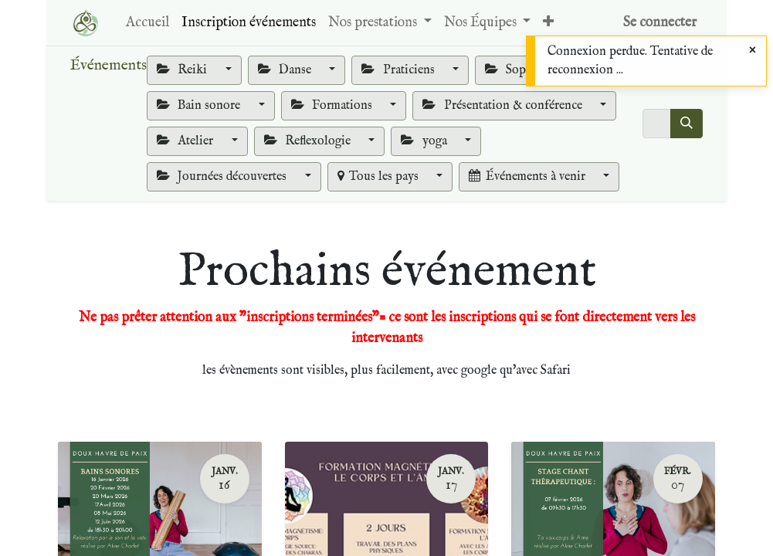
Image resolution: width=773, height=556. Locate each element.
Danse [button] (286, 70)
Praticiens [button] (399, 70)
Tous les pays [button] (379, 177)
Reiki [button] (183, 70)
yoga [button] (425, 141)
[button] (548, 22)
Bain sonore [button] (200, 106)
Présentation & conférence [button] (503, 106)
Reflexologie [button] (309, 141)
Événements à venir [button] (528, 177)
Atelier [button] (186, 141)
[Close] (752, 51)
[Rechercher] (686, 123)
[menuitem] (147, 22)
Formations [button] (333, 106)
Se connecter (660, 23)
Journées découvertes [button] (223, 177)
